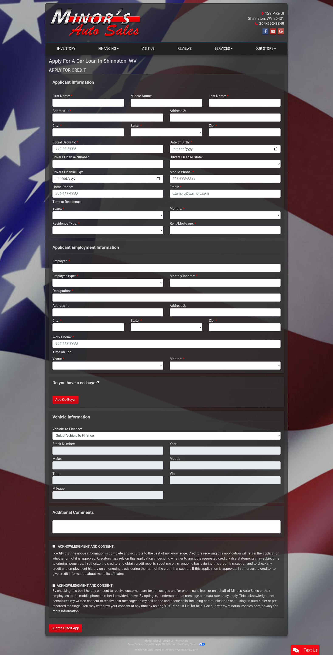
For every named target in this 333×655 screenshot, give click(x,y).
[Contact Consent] (53, 585)
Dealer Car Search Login (139, 644)
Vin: (173, 474)
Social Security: (64, 142)
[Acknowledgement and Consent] (53, 546)
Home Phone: (62, 187)
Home (148, 641)
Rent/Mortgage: (182, 223)
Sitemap (172, 644)
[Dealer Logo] (96, 23)
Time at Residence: (67, 202)
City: (55, 126)
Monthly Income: (182, 276)
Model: (175, 459)
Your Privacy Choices (191, 644)
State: (135, 126)
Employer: (60, 261)
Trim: (56, 474)
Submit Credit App (65, 628)
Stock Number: (63, 444)
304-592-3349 (271, 23)
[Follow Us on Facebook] (265, 31)
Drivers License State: (186, 157)
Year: (173, 444)
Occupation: (61, 291)
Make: (57, 459)
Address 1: (60, 111)
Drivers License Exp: (67, 172)
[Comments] (166, 526)
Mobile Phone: (181, 172)
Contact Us (168, 641)
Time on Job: (62, 352)
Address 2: (178, 111)
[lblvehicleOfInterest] (166, 436)
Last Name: (217, 96)
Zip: (211, 126)
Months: (176, 209)
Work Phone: (62, 337)
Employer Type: (64, 276)
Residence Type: (64, 223)
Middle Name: (141, 96)
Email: (174, 187)
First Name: (61, 96)
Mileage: (58, 488)
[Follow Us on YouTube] (273, 31)
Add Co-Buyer (65, 400)
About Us (156, 641)
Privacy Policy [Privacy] (181, 641)
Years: (57, 209)
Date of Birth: (180, 142)
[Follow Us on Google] (281, 31)
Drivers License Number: (71, 157)
